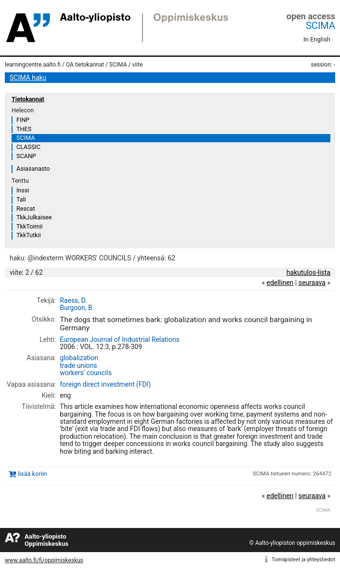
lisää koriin (32, 473)
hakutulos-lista (308, 272)
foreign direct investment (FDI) (105, 384)
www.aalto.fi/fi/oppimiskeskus (44, 560)
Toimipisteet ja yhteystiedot (303, 559)
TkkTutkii (28, 235)
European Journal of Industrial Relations (120, 339)
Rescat (25, 208)
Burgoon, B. (77, 307)
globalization (79, 358)
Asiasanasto (33, 168)
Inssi (22, 190)
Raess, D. (73, 300)
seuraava (312, 282)
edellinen (279, 282)
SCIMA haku (28, 77)
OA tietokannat (85, 64)
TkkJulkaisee (34, 217)
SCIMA (320, 25)
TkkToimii (29, 226)
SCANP (26, 156)
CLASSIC (28, 146)
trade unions (78, 365)
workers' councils (86, 373)
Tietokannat (28, 99)
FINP (22, 119)
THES (23, 129)
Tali (21, 199)
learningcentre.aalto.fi (33, 64)
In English (316, 39)
